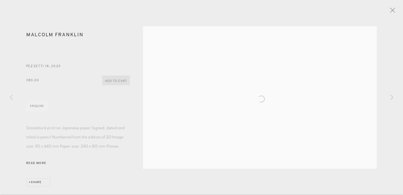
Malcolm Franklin (54, 39)
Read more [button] (36, 167)
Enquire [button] (37, 109)
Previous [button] (11, 97)
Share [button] (36, 186)
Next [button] (391, 97)
